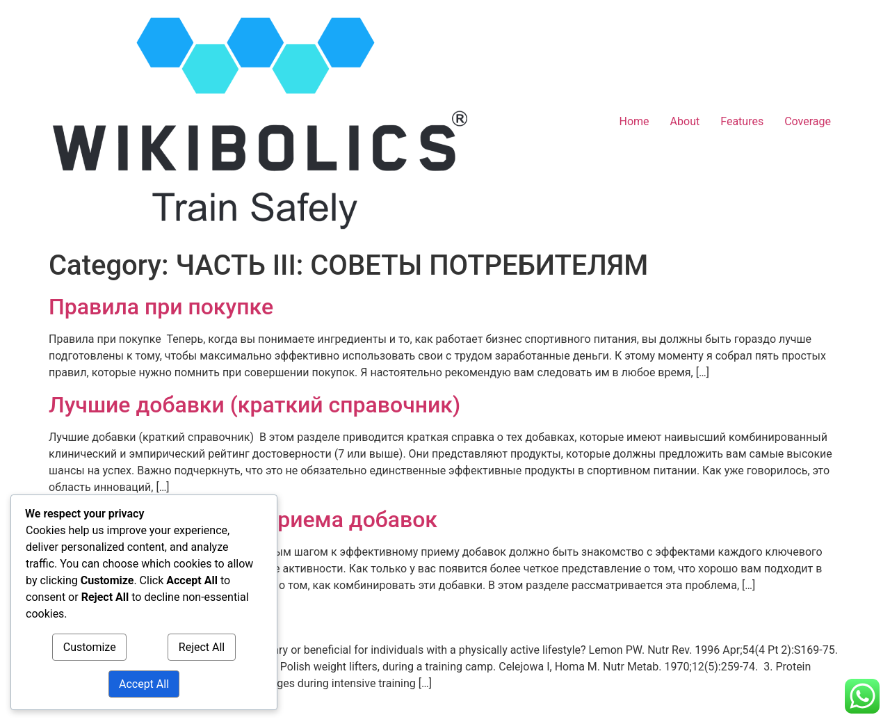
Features (741, 121)
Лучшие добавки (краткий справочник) (254, 405)
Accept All (144, 684)
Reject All (202, 647)
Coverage (807, 121)
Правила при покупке (161, 306)
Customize (89, 647)
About (685, 121)
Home (634, 121)
